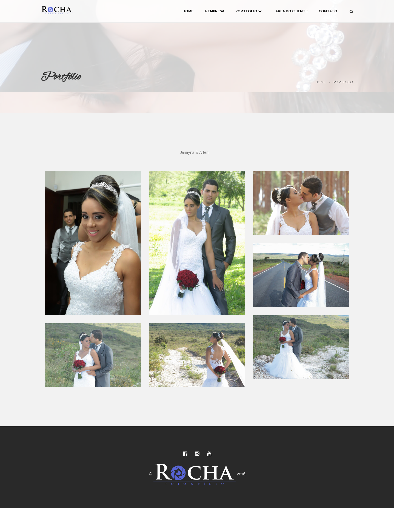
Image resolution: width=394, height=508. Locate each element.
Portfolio (248, 11)
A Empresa (214, 11)
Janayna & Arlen (194, 152)
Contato (328, 11)
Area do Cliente (291, 11)
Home (187, 11)
